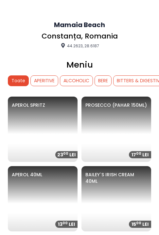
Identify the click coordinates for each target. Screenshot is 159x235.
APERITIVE (44, 80)
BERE (103, 80)
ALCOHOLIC (76, 80)
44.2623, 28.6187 (79, 45)
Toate (18, 80)
